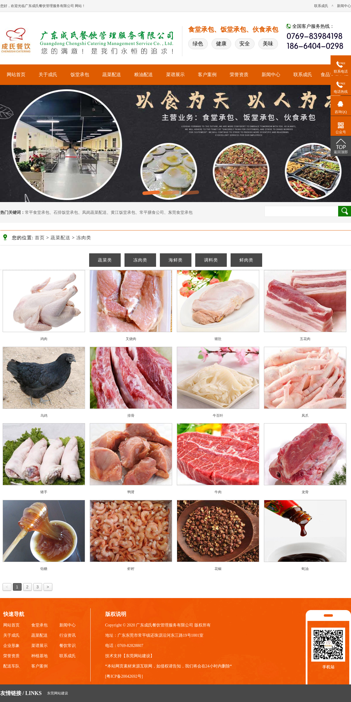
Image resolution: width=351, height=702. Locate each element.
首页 (40, 237)
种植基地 (39, 656)
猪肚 (218, 339)
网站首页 (16, 74)
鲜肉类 (246, 260)
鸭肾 (130, 492)
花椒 (218, 569)
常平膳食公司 (151, 212)
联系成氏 (321, 6)
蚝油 (305, 569)
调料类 (211, 260)
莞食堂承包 (182, 212)
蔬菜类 (105, 260)
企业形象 (11, 645)
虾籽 (130, 569)
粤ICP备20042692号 (123, 676)
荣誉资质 (239, 74)
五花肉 (305, 339)
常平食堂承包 (37, 212)
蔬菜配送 (111, 74)
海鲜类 (176, 260)
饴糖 (43, 569)
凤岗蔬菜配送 (94, 212)
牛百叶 (218, 416)
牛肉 (218, 492)
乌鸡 (43, 416)
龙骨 (305, 492)
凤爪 (305, 416)
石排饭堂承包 (65, 212)
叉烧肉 (131, 339)
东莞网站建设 (138, 656)
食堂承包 (39, 625)
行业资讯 (67, 635)
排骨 (130, 416)
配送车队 (11, 666)
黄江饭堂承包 (123, 212)
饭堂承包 (79, 74)
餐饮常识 (67, 645)
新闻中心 (344, 6)
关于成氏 (48, 74)
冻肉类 (83, 237)
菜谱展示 (175, 74)
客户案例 (207, 74)
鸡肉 (43, 339)
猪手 (43, 492)
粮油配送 (143, 74)
